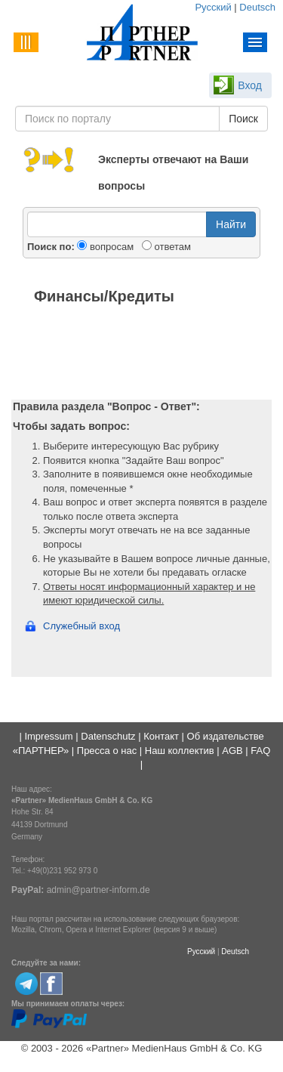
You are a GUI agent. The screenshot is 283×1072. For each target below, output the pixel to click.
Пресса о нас (107, 750)
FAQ (260, 750)
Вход (250, 85)
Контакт (161, 736)
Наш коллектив (179, 750)
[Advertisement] (141, 354)
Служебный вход (81, 626)
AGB (232, 750)
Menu (255, 42)
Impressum (48, 736)
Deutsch (257, 7)
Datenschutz (108, 736)
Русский (213, 7)
